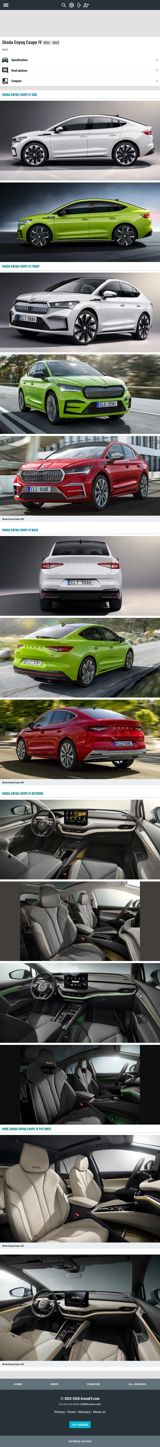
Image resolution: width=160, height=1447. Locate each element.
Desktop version (80, 1441)
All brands (137, 1384)
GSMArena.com (90, 1404)
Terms (71, 1412)
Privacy (60, 1412)
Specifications (84, 60)
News (54, 1384)
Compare (84, 81)
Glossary (84, 1412)
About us (99, 1412)
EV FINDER (80, 1424)
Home (18, 1384)
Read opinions (84, 70)
